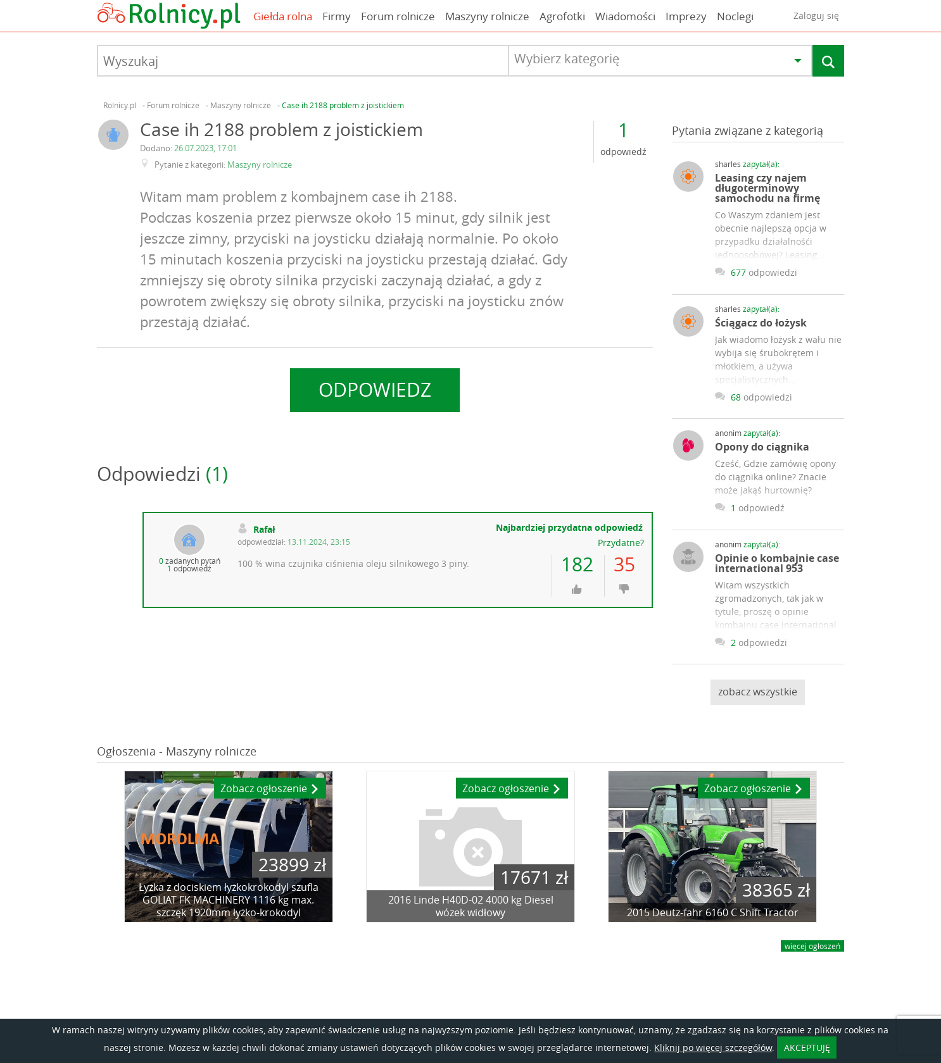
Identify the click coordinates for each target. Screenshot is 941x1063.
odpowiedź (623, 152)
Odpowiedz (375, 389)
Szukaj (828, 62)
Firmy (336, 16)
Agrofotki (562, 16)
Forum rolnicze (398, 16)
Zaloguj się (816, 15)
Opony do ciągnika (762, 447)
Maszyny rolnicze (487, 16)
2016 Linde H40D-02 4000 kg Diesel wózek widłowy (470, 906)
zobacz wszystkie (757, 692)
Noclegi (735, 16)
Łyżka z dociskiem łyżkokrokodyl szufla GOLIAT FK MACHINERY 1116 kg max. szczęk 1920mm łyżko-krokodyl (229, 900)
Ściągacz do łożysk (761, 323)
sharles (747, 164)
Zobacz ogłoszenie (270, 789)
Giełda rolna (282, 16)
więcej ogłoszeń (812, 946)
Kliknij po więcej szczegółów (713, 1047)
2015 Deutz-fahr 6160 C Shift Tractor (713, 912)
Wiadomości (625, 16)
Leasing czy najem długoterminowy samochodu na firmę (767, 188)
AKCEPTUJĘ (807, 1047)
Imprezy (686, 16)
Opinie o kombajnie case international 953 (777, 563)
